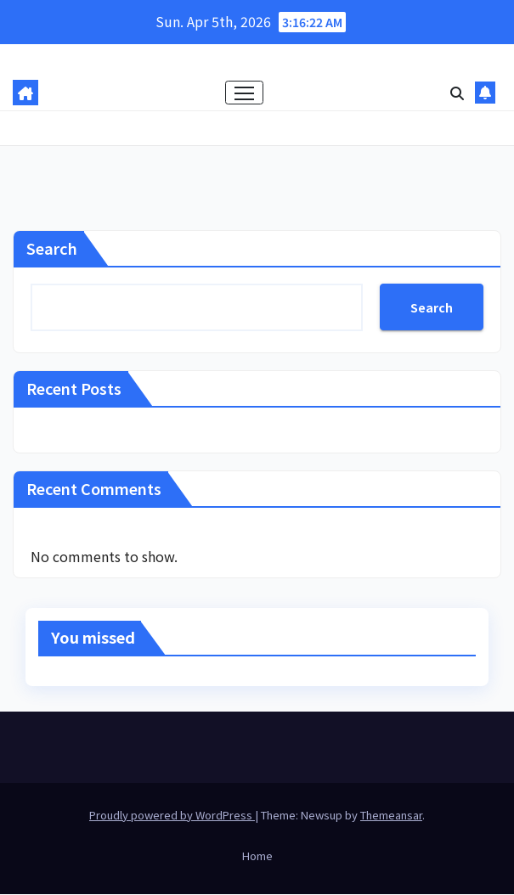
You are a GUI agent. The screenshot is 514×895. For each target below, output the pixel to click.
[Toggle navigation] (243, 93)
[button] (457, 92)
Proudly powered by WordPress (172, 815)
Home (257, 856)
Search (51, 249)
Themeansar (391, 815)
